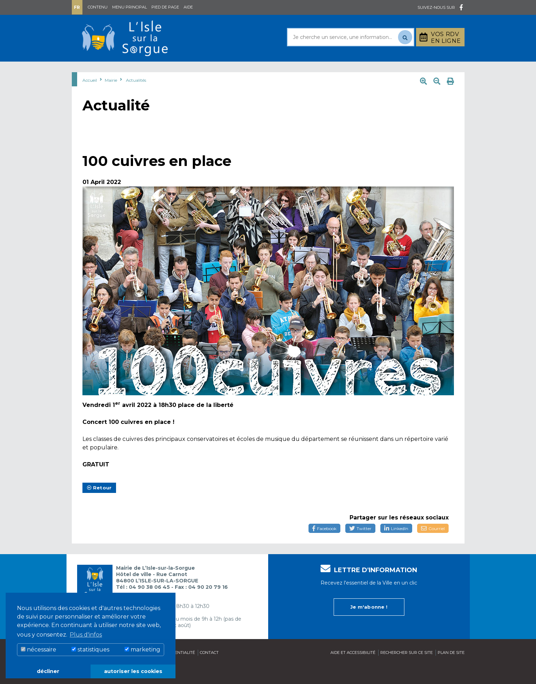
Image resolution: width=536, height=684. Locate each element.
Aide (188, 7)
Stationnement (429, 70)
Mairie (92, 70)
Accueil (89, 97)
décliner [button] (48, 671)
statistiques (90, 649)
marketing (142, 649)
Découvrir (256, 70)
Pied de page (165, 7)
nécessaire (38, 649)
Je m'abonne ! (368, 624)
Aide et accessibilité (352, 670)
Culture (306, 70)
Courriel (433, 546)
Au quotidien (144, 70)
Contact (209, 670)
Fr (77, 7)
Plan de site (451, 670)
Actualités (136, 97)
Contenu (98, 7)
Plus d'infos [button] (86, 634)
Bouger (352, 70)
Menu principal (129, 7)
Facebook (324, 546)
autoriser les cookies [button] (133, 671)
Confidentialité (177, 670)
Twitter (360, 546)
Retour (99, 505)
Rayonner (202, 70)
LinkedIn (396, 546)
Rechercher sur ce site (406, 670)
